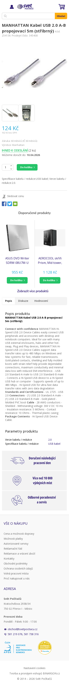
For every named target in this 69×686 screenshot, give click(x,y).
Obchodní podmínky (15, 563)
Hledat (61, 16)
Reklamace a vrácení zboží (19, 553)
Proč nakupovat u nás (17, 578)
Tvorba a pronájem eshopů (25, 673)
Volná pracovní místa (16, 573)
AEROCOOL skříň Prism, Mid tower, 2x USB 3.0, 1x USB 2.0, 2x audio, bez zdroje (50, 260)
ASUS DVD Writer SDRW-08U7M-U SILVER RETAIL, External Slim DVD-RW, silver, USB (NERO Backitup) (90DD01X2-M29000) (17, 260)
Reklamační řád (13, 548)
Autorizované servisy (16, 543)
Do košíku (26, 167)
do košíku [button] (16, 280)
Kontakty (9, 558)
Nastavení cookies (34, 668)
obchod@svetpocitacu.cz (22, 629)
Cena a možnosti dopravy (19, 533)
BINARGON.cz (51, 673)
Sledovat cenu (15, 196)
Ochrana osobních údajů (18, 568)
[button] (17, 280)
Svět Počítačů (24, 6)
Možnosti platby (13, 538)
